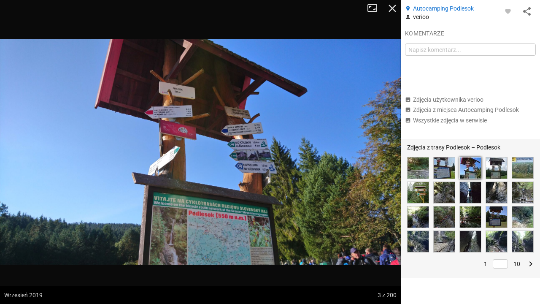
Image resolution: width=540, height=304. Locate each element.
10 (516, 264)
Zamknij (392, 8)
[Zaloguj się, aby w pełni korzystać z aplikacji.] (508, 11)
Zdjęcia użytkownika (444, 99)
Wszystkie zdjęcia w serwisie (446, 120)
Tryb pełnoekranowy (375, 8)
